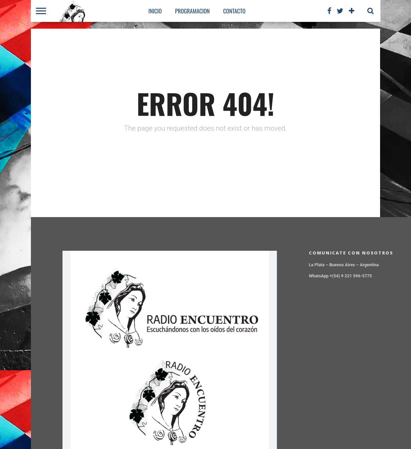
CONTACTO (234, 11)
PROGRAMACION (192, 11)
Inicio (155, 11)
